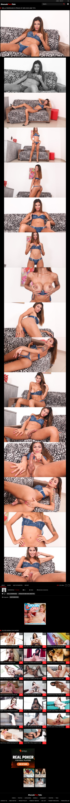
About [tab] (3, 585)
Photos (20, 798)
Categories (28, 798)
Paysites (51, 798)
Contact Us (4, 800)
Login (57, 1)
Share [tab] (9, 585)
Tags (57, 798)
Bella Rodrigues (12, 593)
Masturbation (14, 597)
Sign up (61, 1)
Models (35, 798)
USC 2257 (43, 800)
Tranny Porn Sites (53, 800)
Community (43, 798)
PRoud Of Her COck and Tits (26, 593)
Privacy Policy (23, 800)
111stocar (16, 590)
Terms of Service (34, 800)
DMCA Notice (12, 800)
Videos (14, 798)
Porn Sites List (65, 800)
